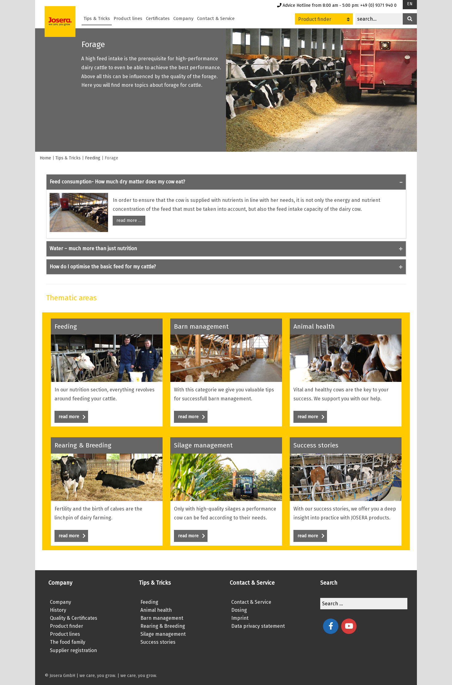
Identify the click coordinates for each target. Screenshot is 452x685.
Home (45, 158)
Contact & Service (216, 18)
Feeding (92, 158)
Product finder (324, 19)
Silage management (163, 634)
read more (72, 416)
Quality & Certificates (73, 618)
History (58, 610)
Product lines (128, 18)
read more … (129, 220)
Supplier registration (73, 650)
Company (183, 18)
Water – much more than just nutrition (93, 248)
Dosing (239, 610)
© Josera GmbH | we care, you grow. (80, 675)
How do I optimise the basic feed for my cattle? (103, 267)
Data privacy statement (258, 626)
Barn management (161, 618)
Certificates (158, 18)
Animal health (156, 610)
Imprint (239, 618)
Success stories (158, 642)
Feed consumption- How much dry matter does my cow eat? (117, 182)
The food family (67, 642)
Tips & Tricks (96, 18)
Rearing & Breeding (162, 626)
